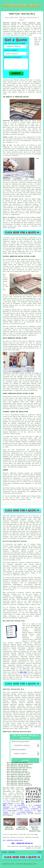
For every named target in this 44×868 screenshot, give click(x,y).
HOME (21, 10)
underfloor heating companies (21, 528)
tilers (18, 813)
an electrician (19, 805)
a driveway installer (25, 812)
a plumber (19, 808)
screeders (6, 813)
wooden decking (8, 803)
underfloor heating (18, 533)
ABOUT (28, 10)
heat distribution (16, 131)
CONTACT (33, 10)
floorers (27, 810)
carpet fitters (12, 810)
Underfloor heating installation (14, 515)
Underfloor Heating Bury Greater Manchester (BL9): (22, 23)
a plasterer (35, 808)
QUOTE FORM (23, 672)
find (8, 692)
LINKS (24, 10)
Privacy (39, 852)
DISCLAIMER (39, 10)
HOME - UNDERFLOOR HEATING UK (22, 843)
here (21, 726)
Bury (4, 517)
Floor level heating (17, 125)
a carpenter (23, 807)
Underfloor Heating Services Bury (17, 732)
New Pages (12, 852)
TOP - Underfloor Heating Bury (13, 840)
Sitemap (4, 852)
